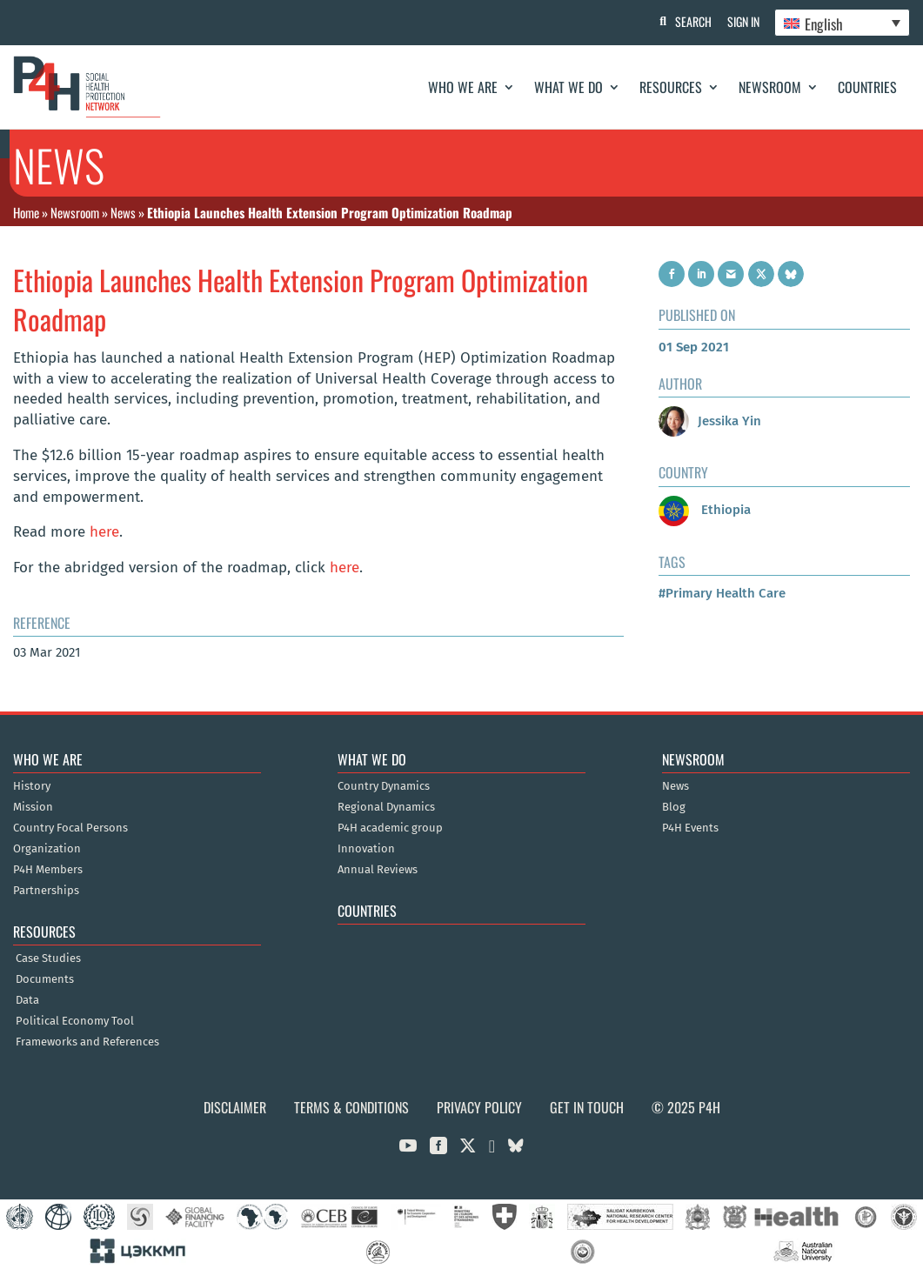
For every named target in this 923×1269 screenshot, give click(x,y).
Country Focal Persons (70, 828)
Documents (45, 979)
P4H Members (48, 870)
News (123, 212)
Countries (867, 87)
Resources (670, 87)
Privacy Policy (479, 1107)
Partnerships (46, 891)
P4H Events (690, 828)
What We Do (568, 87)
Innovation (366, 849)
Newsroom (770, 87)
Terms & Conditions (351, 1107)
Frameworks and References (87, 1042)
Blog (674, 807)
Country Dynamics (384, 786)
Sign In (741, 21)
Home (26, 212)
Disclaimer (235, 1107)
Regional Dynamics (386, 807)
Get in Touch (587, 1107)
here (104, 532)
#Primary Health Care (722, 593)
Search (689, 21)
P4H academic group (390, 828)
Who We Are (463, 87)
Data (27, 1000)
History (31, 786)
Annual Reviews (378, 870)
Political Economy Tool (75, 1021)
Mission (33, 807)
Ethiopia (705, 510)
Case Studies (48, 958)
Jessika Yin (710, 421)
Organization (47, 849)
